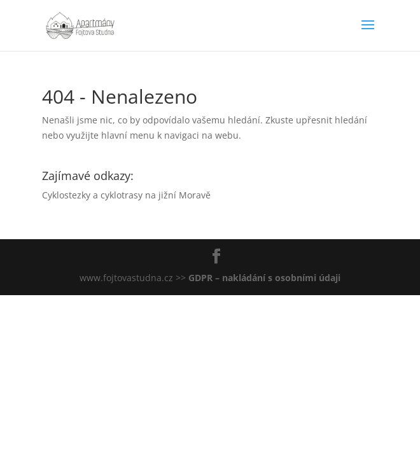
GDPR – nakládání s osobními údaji (264, 278)
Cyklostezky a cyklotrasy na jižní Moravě (126, 195)
